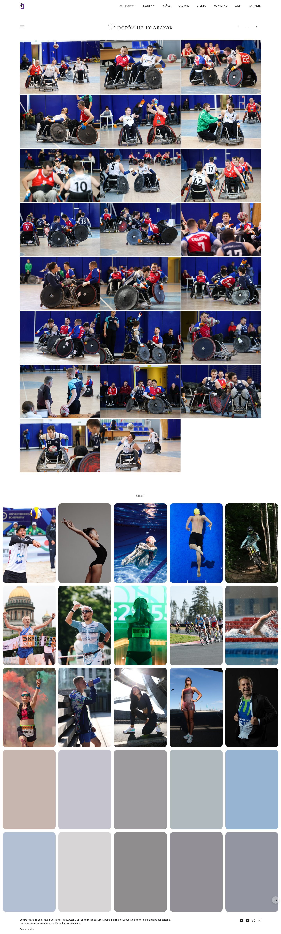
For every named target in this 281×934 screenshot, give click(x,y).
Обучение (220, 5)
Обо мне (184, 5)
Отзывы (201, 5)
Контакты (254, 5)
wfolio (31, 929)
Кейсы (167, 5)
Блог (238, 5)
